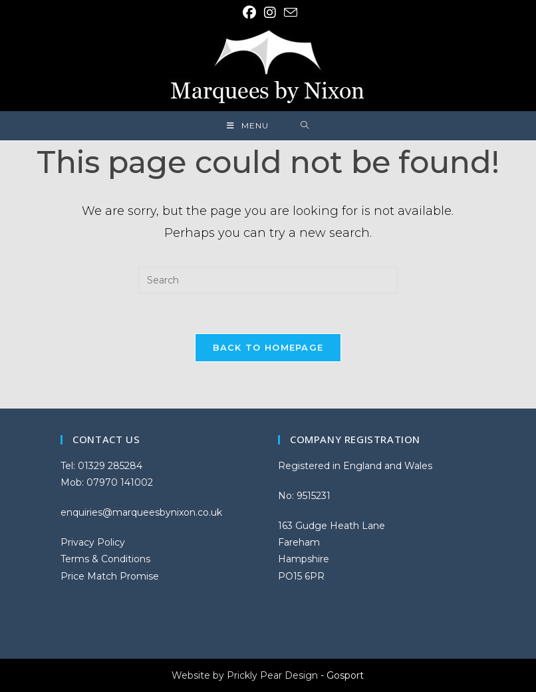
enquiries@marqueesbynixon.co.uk (141, 512)
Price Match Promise (110, 576)
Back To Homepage (268, 347)
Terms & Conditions (105, 559)
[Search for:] (305, 125)
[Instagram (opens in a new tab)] (270, 12)
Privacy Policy (93, 542)
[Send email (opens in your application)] (288, 12)
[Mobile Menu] (247, 125)
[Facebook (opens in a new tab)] (249, 12)
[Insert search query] (268, 280)
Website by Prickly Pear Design (245, 675)
